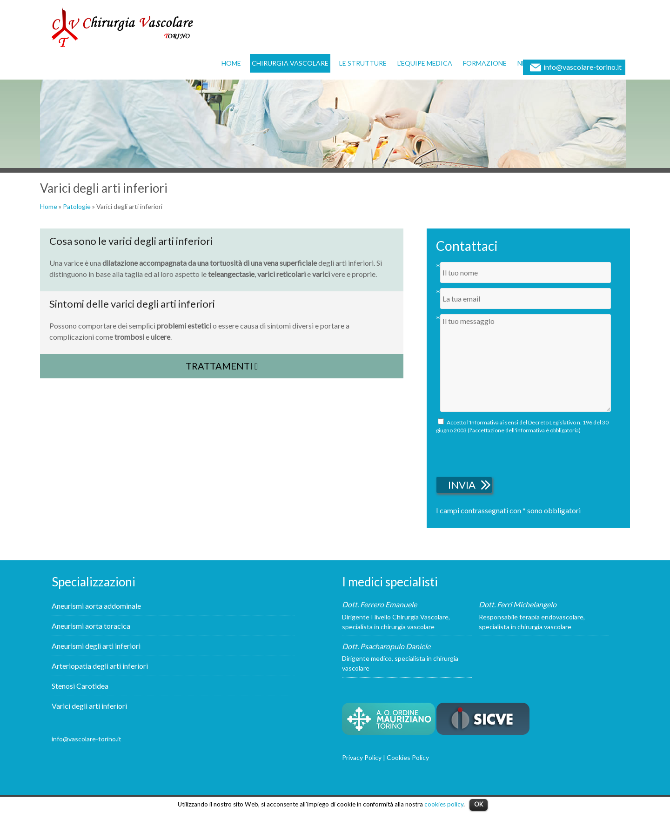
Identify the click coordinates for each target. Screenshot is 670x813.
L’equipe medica (424, 63)
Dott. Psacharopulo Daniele (386, 646)
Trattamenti (222, 365)
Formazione (485, 63)
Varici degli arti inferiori (89, 705)
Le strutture (363, 63)
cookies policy (443, 804)
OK (478, 804)
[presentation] (506, 454)
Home (231, 63)
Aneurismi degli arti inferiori (96, 645)
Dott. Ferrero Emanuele (379, 604)
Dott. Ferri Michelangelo (517, 604)
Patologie (77, 206)
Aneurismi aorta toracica (91, 625)
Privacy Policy (362, 757)
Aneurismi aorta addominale (96, 605)
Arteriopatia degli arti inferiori (100, 665)
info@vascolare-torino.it (582, 66)
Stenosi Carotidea (80, 685)
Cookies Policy (408, 757)
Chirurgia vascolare (290, 63)
